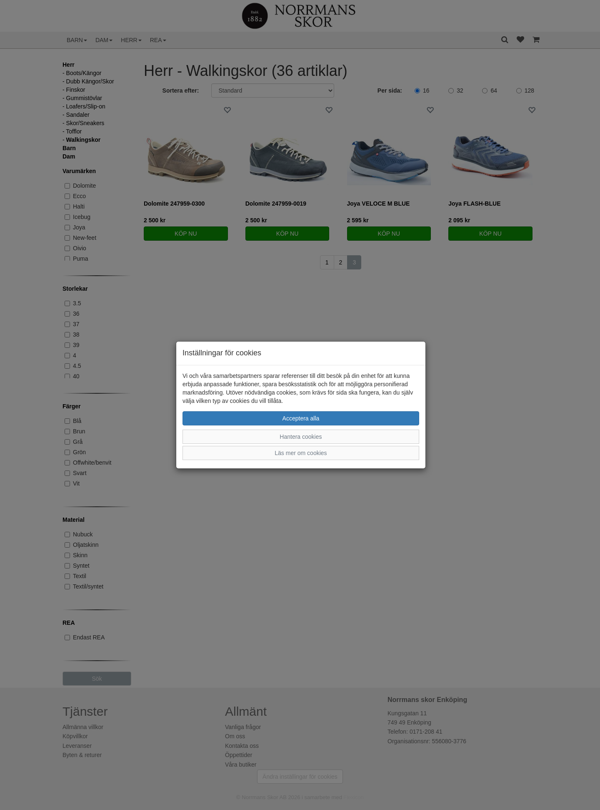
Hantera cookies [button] (301, 436)
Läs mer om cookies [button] (301, 453)
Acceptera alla (301, 418)
